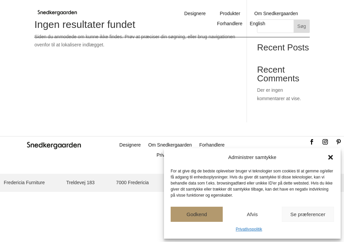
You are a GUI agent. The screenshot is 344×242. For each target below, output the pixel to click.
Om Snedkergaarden (276, 13)
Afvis (252, 214)
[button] (330, 157)
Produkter (230, 13)
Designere (195, 13)
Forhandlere (230, 23)
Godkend (196, 214)
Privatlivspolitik (249, 229)
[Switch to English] (257, 25)
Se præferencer (307, 214)
